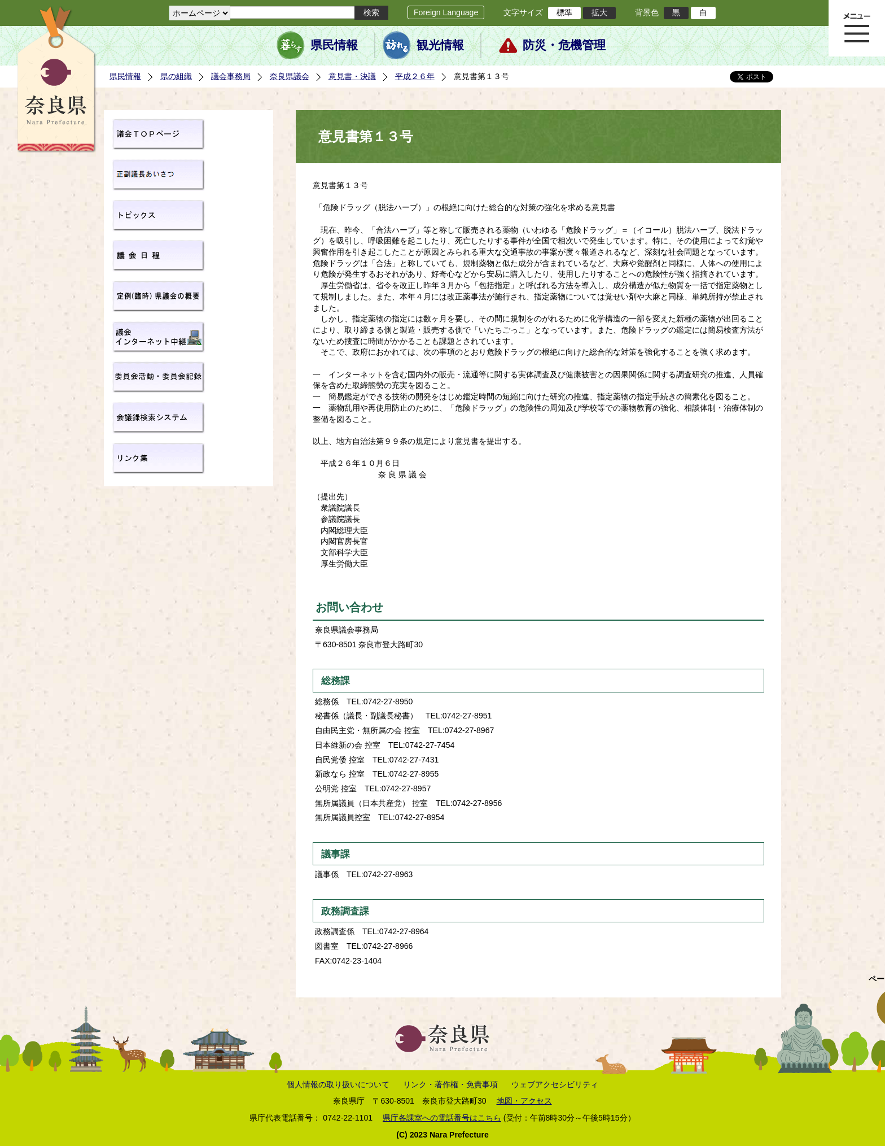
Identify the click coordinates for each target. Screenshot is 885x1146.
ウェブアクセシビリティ (554, 1084)
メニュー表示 (857, 28)
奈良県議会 (289, 76)
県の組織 (176, 76)
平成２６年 (415, 76)
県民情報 (334, 45)
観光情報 (440, 45)
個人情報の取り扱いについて (338, 1084)
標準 (564, 12)
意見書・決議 (352, 76)
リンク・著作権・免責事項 (450, 1084)
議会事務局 (231, 76)
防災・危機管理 (564, 45)
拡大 (599, 12)
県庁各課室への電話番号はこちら (442, 1117)
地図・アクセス (524, 1100)
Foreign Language (446, 12)
